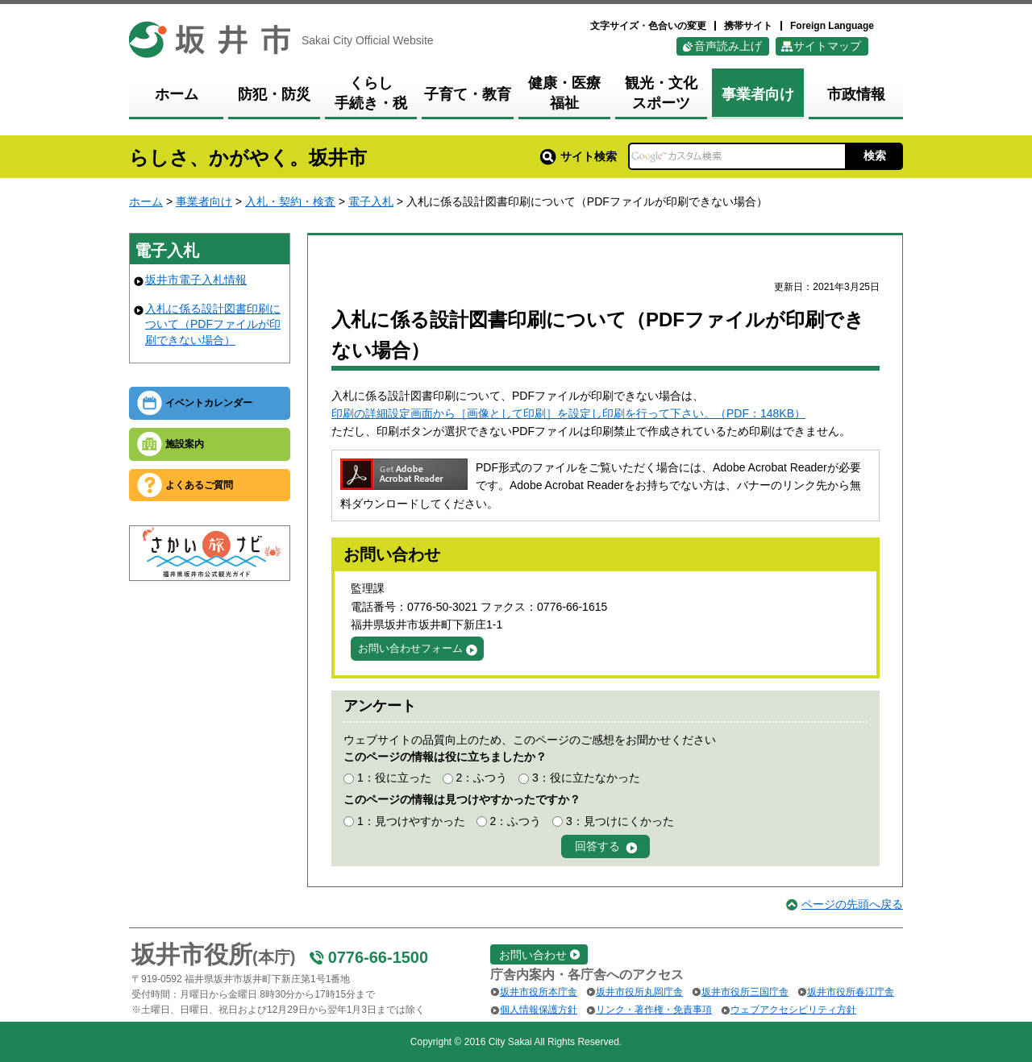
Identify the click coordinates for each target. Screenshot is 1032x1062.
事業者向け (204, 201)
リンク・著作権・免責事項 (654, 1009)
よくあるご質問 (199, 485)
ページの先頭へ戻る (852, 904)
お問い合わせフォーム (410, 648)
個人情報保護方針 (538, 1009)
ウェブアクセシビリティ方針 (793, 1009)
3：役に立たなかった (586, 777)
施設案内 (184, 444)
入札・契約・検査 (290, 201)
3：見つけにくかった (620, 821)
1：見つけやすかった (411, 821)
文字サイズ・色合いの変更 (648, 25)
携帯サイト (748, 25)
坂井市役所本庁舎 (538, 992)
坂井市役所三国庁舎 (745, 992)
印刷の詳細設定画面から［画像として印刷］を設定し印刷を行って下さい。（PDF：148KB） (568, 413)
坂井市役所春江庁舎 (850, 992)
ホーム (146, 201)
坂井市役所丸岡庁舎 (639, 992)
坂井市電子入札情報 (196, 279)
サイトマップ (827, 45)
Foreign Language (832, 25)
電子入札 (370, 201)
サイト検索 (578, 156)
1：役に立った (394, 777)
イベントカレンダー (208, 403)
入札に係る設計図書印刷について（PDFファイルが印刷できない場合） (213, 324)
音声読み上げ (728, 45)
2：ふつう (481, 777)
